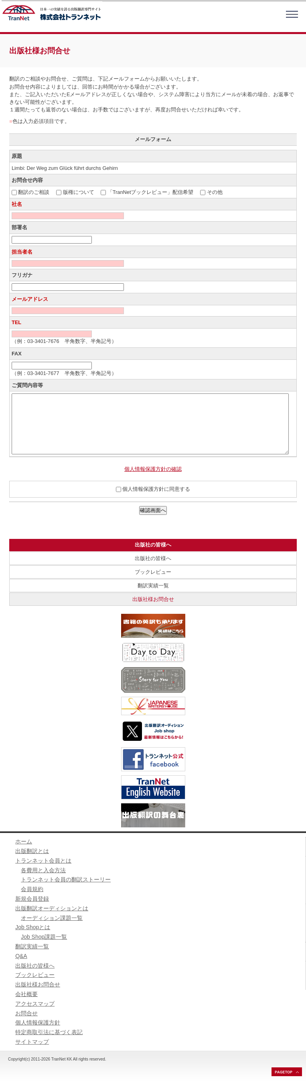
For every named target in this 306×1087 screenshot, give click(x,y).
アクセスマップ (35, 1003)
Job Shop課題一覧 (44, 937)
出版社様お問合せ (153, 599)
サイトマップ (32, 1042)
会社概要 (26, 994)
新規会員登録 (32, 898)
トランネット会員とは (43, 860)
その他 (215, 192)
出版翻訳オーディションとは (51, 908)
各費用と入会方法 (43, 870)
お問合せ (26, 1013)
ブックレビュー (153, 572)
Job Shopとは (32, 927)
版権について (78, 192)
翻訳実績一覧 (153, 586)
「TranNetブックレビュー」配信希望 (150, 192)
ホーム (23, 841)
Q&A (21, 956)
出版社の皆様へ (153, 558)
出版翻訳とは (32, 851)
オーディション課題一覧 (52, 918)
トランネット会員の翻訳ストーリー (66, 879)
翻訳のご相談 (33, 192)
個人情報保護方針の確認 (153, 469)
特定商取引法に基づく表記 (49, 1032)
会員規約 (32, 889)
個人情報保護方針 (37, 1022)
